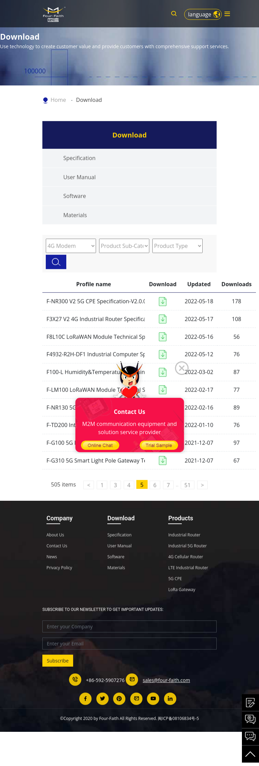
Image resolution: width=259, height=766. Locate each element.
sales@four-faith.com (166, 693)
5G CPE (175, 592)
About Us (55, 548)
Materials (75, 228)
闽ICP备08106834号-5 (178, 731)
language (199, 14)
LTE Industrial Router (188, 581)
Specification (79, 171)
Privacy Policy (59, 581)
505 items (63, 497)
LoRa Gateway (181, 603)
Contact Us (56, 559)
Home (58, 100)
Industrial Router (184, 548)
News (51, 570)
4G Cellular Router (185, 570)
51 (188, 498)
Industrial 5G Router (187, 559)
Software (74, 209)
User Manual (79, 190)
